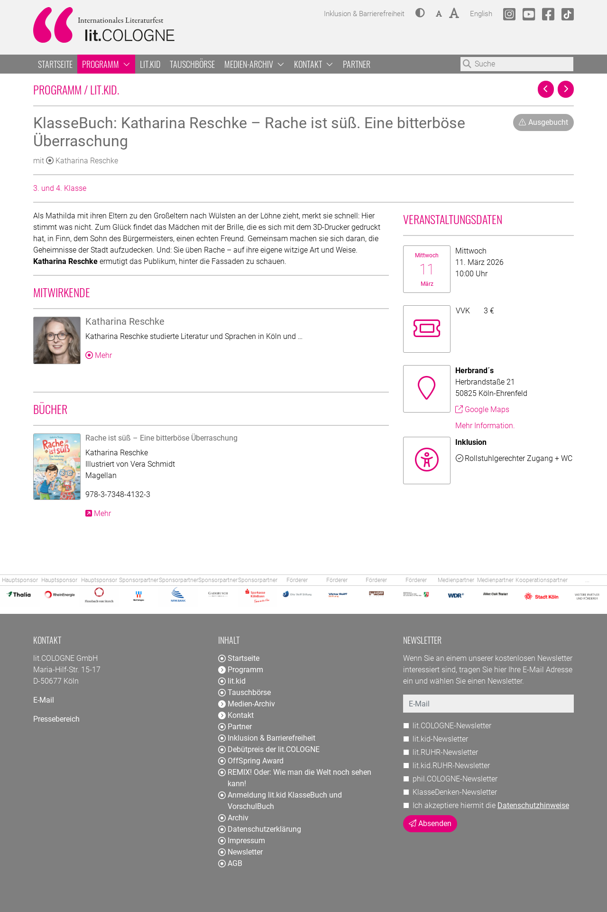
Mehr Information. (485, 425)
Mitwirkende (61, 292)
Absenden (430, 823)
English (481, 12)
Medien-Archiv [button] (254, 64)
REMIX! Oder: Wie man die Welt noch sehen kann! (294, 778)
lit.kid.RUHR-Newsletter (451, 765)
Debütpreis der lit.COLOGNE (269, 749)
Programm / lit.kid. (140, 89)
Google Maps (482, 409)
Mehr (98, 355)
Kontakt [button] (313, 64)
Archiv (233, 817)
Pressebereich (56, 719)
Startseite (55, 64)
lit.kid (150, 64)
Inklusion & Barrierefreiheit (266, 738)
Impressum (241, 840)
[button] (420, 13)
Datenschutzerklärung (259, 829)
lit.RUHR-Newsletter (445, 752)
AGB (230, 863)
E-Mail (43, 700)
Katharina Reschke (82, 160)
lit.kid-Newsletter (440, 738)
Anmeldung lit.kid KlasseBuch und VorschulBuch (280, 800)
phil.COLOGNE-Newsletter (455, 778)
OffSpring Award (251, 760)
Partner (356, 64)
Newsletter (240, 851)
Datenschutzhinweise (533, 805)
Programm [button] (106, 64)
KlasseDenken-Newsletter (455, 792)
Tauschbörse (192, 64)
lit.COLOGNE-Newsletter (452, 725)
